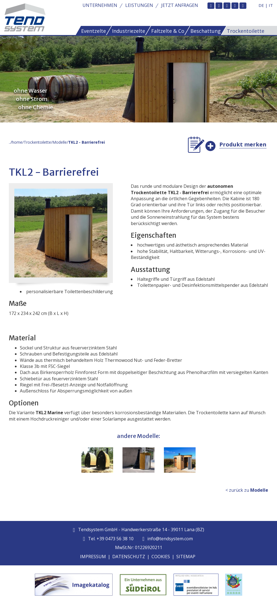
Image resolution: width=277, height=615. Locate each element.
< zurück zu (246, 490)
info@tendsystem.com (167, 539)
